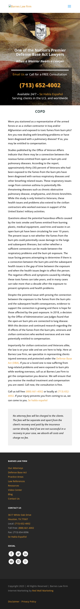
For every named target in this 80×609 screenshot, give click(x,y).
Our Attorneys (15, 468)
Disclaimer (13, 601)
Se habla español (37, 400)
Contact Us (14, 498)
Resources (13, 485)
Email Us (19, 74)
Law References (16, 481)
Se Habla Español (17, 536)
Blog (10, 494)
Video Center (15, 489)
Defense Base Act (17, 472)
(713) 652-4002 (40, 85)
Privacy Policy (28, 601)
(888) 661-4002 (34, 391)
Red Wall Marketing (42, 590)
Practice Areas (15, 476)
